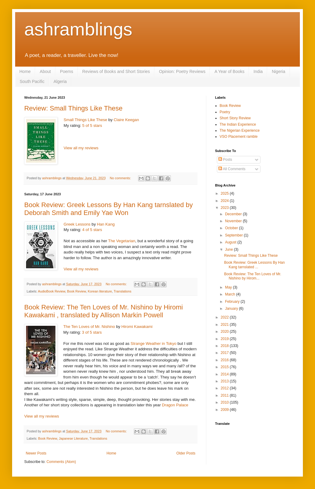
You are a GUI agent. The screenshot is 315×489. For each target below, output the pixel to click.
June (229, 249)
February (232, 301)
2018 (225, 346)
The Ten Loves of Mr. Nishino (89, 326)
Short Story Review (235, 118)
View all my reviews (81, 148)
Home (25, 71)
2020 (225, 331)
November (234, 221)
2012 (225, 388)
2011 (225, 395)
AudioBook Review (51, 291)
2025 (225, 193)
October (232, 228)
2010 (225, 402)
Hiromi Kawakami (137, 326)
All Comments (231, 169)
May (229, 287)
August (231, 242)
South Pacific (32, 81)
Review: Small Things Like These (73, 108)
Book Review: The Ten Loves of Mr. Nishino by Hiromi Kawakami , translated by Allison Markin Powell (103, 311)
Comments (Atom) (61, 462)
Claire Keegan (126, 119)
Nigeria (278, 71)
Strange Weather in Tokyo (153, 343)
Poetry (225, 112)
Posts (225, 159)
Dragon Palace (175, 405)
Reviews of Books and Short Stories (116, 71)
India (258, 71)
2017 (225, 353)
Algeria (60, 81)
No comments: (121, 178)
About (45, 71)
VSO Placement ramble (238, 136)
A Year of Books (229, 71)
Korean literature (100, 291)
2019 (225, 339)
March (230, 294)
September (234, 235)
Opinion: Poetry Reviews (182, 71)
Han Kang (106, 224)
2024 (225, 201)
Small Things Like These (85, 119)
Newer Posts (36, 453)
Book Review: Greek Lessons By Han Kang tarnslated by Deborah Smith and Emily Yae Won (108, 208)
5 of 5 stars (92, 125)
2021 (225, 324)
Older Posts (185, 453)
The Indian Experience (238, 124)
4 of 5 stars (92, 229)
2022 (225, 317)
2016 (225, 360)
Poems (66, 71)
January (232, 308)
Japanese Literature (73, 438)
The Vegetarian (121, 241)
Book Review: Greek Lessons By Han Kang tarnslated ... (254, 264)
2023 (225, 208)
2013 (225, 381)
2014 (225, 374)
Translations (122, 291)
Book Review (76, 291)
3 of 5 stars (92, 332)
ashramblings (78, 29)
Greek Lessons (77, 224)
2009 (225, 410)
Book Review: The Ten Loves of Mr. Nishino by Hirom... (252, 276)
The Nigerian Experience (240, 130)
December (234, 214)
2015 (225, 367)
